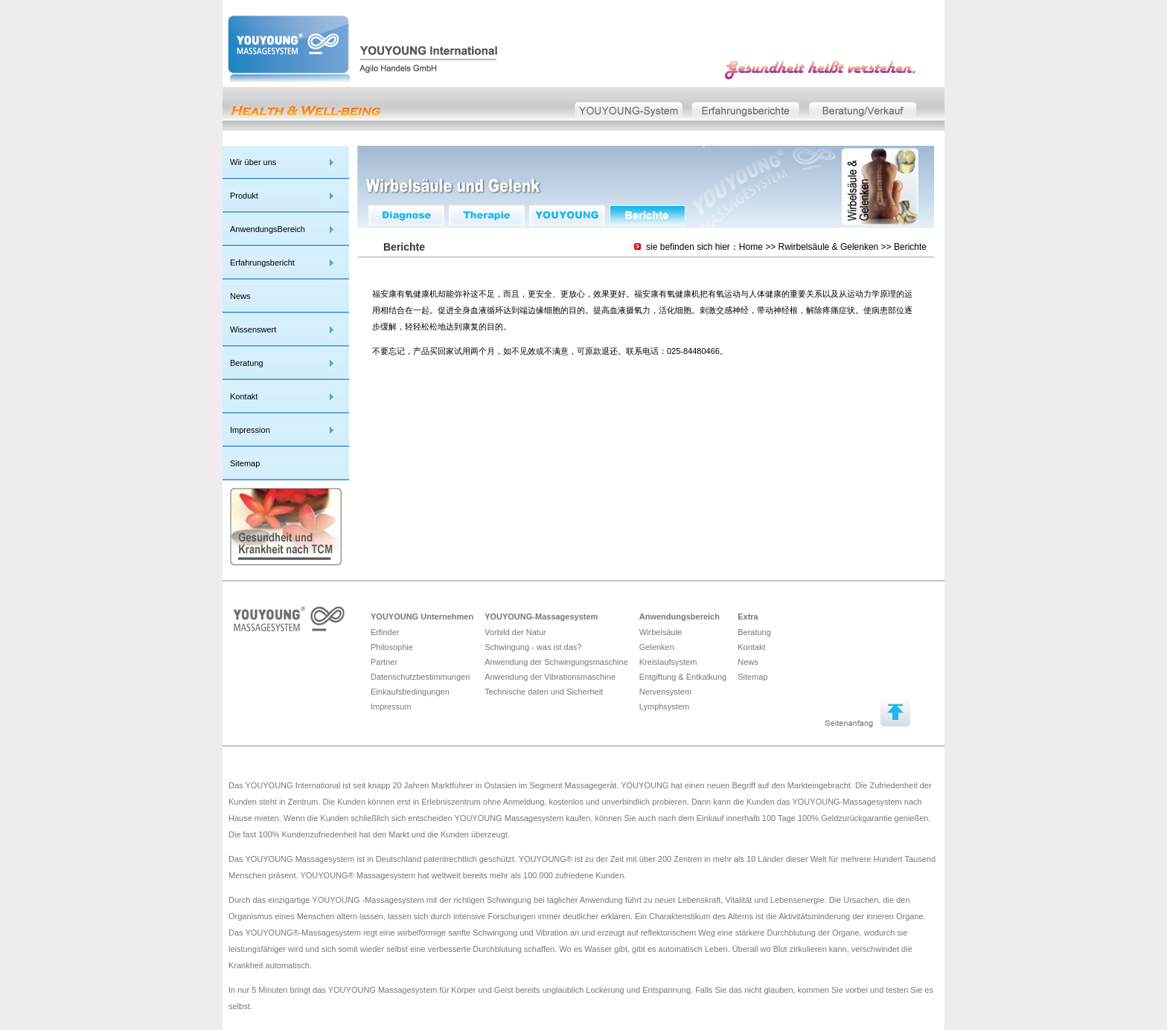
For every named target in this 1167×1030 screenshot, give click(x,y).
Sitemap (245, 463)
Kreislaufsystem (668, 661)
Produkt (244, 195)
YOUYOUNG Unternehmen (422, 616)
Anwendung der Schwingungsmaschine (556, 661)
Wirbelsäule (660, 632)
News (240, 296)
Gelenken (656, 647)
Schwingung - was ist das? (533, 647)
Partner (384, 661)
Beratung (246, 362)
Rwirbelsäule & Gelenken (828, 247)
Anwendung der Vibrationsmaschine (550, 676)
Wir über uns (253, 162)
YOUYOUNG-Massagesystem (541, 616)
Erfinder (385, 632)
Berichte (910, 247)
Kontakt (244, 396)
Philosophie (392, 647)
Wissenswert (253, 329)
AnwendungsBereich (267, 229)
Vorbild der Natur (515, 632)
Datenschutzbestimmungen (420, 676)
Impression (250, 429)
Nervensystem (665, 691)
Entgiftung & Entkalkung (682, 676)
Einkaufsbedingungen (410, 691)
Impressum (391, 706)
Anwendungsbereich (679, 616)
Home (751, 247)
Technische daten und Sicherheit (544, 691)
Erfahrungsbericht (262, 262)
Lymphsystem (664, 706)
